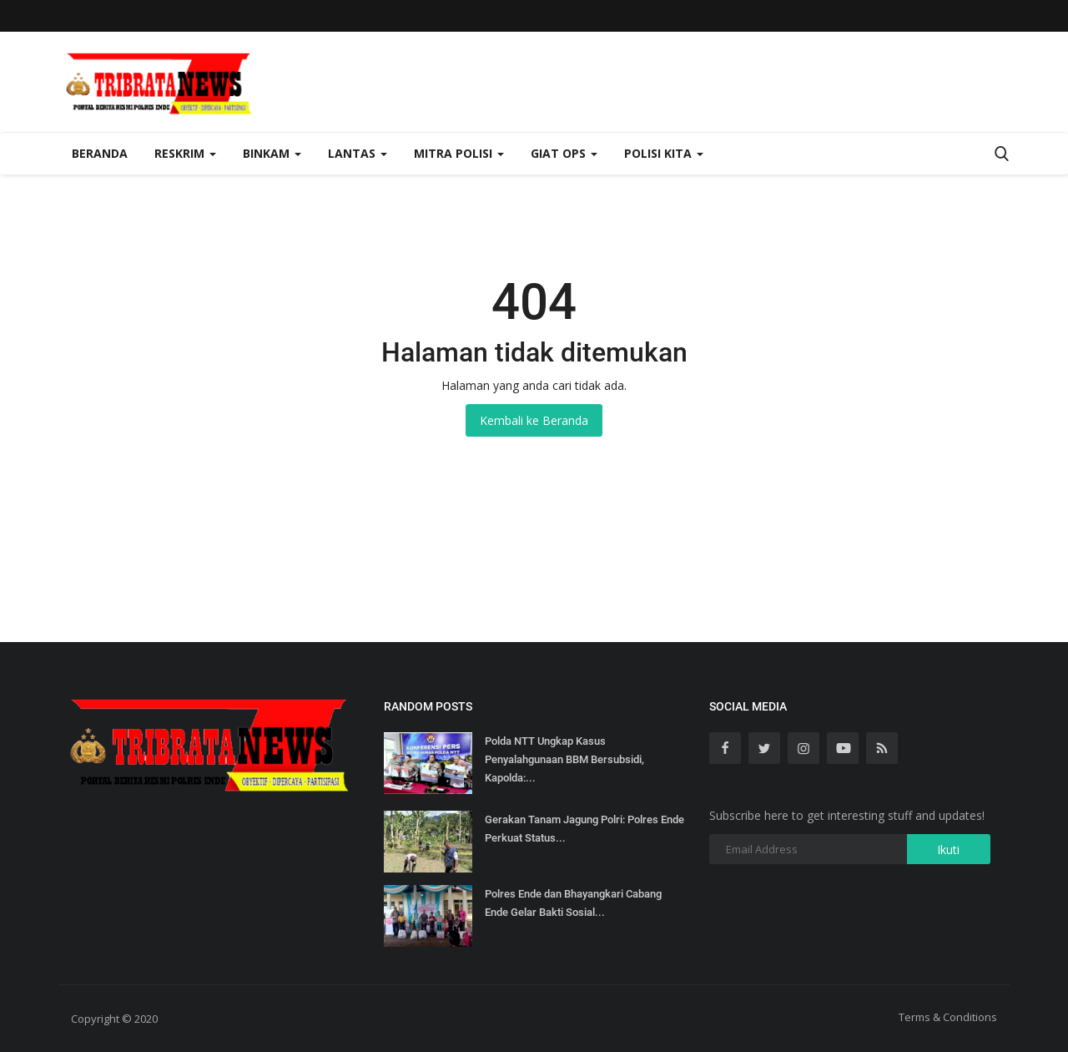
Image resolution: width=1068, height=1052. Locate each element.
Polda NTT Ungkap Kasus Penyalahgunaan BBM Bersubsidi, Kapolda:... (564, 759)
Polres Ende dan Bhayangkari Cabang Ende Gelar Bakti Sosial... (573, 903)
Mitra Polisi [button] (459, 153)
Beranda (100, 153)
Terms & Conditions (948, 1016)
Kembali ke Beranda (534, 420)
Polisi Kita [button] (663, 153)
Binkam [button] (272, 153)
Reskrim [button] (185, 153)
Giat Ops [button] (564, 153)
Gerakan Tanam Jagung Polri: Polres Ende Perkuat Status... (584, 828)
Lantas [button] (357, 153)
